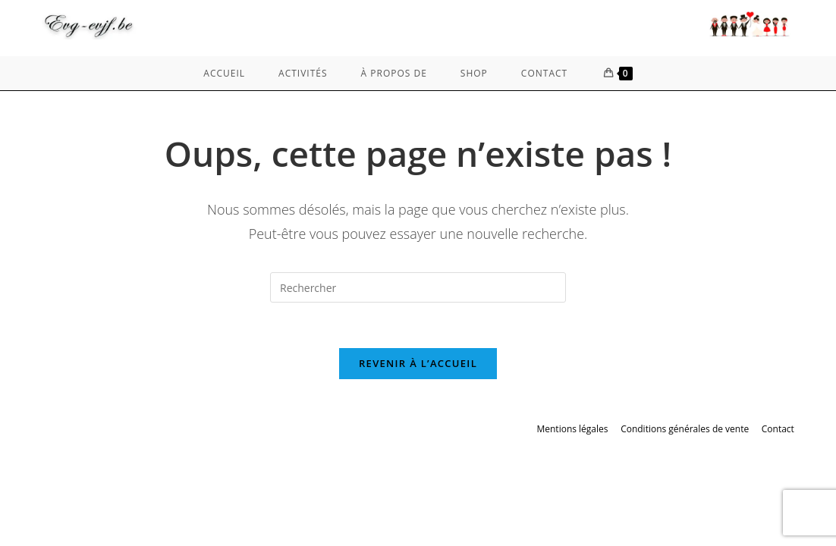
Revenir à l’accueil (418, 363)
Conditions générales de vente (685, 428)
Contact (778, 428)
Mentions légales (572, 428)
